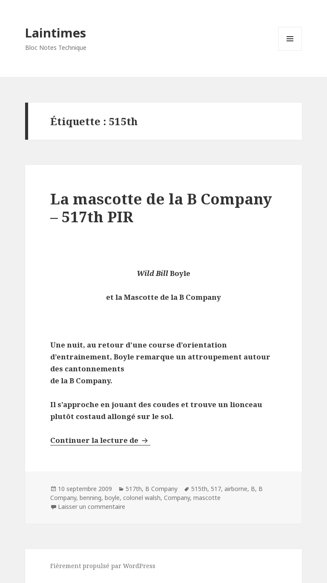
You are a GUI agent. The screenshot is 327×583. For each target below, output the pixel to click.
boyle (112, 498)
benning (90, 498)
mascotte (207, 498)
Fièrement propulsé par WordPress (102, 566)
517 (216, 489)
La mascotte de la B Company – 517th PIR (161, 208)
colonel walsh (142, 498)
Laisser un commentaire (91, 507)
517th (134, 489)
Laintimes (55, 32)
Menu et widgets (290, 50)
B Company (161, 489)
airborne (235, 489)
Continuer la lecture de (100, 440)
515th (199, 489)
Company (177, 498)
